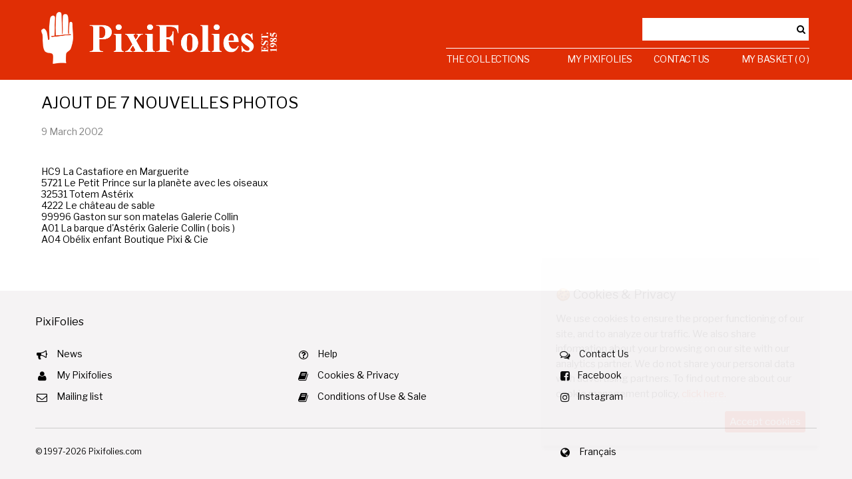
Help (327, 353)
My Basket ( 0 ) (775, 59)
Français (597, 451)
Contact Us (682, 59)
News (70, 353)
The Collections (488, 59)
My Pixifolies (599, 59)
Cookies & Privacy (358, 375)
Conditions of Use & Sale (372, 396)
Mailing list (80, 396)
